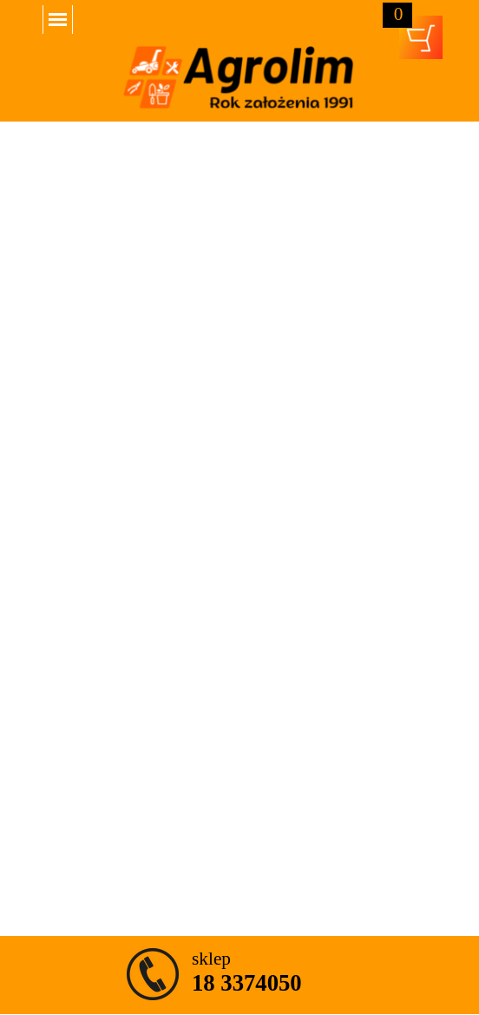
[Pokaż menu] (58, 19)
